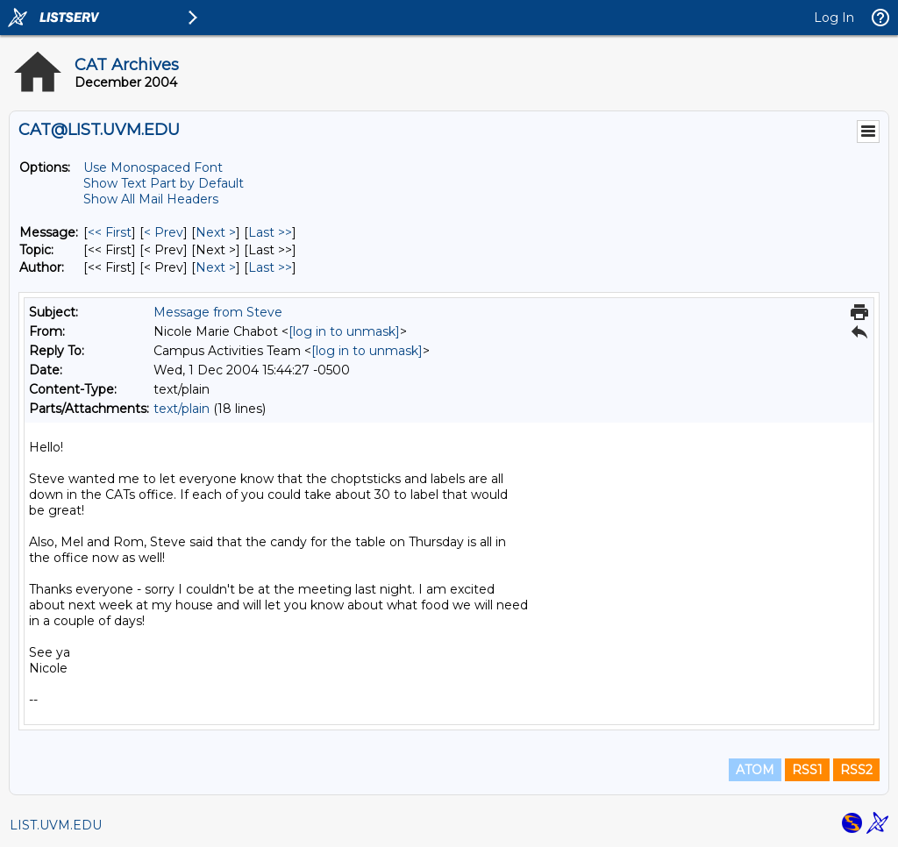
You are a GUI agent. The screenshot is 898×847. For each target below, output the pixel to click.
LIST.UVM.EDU (56, 825)
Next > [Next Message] (216, 232)
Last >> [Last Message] (270, 232)
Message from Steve (217, 312)
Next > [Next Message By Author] (216, 267)
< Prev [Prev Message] (163, 232)
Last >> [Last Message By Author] (270, 267)
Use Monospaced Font (153, 167)
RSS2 (856, 770)
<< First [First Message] (110, 232)
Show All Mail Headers (150, 199)
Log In (834, 17)
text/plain (181, 408)
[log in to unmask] (344, 331)
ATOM (755, 770)
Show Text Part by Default (163, 183)
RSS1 (807, 770)
